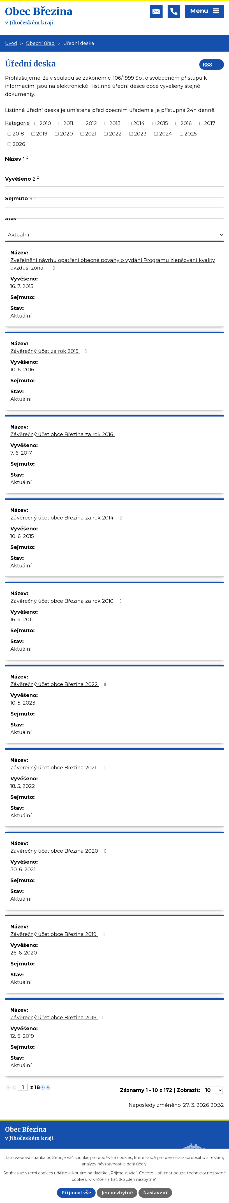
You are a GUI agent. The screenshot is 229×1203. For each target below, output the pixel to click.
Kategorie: (18, 123)
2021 (90, 134)
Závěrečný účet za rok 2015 (49, 351)
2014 (139, 123)
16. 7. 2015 (21, 286)
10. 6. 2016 (22, 370)
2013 (115, 123)
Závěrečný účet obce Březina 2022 (59, 684)
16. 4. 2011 (21, 620)
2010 (45, 123)
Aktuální (21, 316)
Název (15, 159)
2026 (19, 144)
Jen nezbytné (117, 1192)
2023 (140, 134)
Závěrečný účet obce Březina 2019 (58, 934)
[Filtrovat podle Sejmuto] (114, 213)
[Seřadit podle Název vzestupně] (28, 156)
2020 (66, 134)
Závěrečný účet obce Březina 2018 (58, 1018)
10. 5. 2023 (22, 703)
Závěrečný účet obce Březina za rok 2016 (67, 434)
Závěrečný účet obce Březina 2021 (58, 768)
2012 (91, 123)
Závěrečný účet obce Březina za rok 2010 (67, 601)
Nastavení (155, 1192)
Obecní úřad (40, 43)
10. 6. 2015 (22, 536)
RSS (211, 64)
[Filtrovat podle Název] (114, 169)
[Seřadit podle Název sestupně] (28, 159)
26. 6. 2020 (23, 953)
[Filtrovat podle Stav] (114, 235)
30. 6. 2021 (23, 869)
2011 (68, 123)
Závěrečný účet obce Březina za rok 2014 (67, 518)
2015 (162, 123)
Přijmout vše (76, 1192)
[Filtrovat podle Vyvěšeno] (114, 191)
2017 (209, 123)
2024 (165, 134)
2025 (190, 134)
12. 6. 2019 (22, 1036)
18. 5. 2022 (22, 786)
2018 (18, 134)
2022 (115, 134)
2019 (41, 134)
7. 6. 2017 (21, 453)
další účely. (137, 1164)
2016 (186, 123)
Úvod (11, 43)
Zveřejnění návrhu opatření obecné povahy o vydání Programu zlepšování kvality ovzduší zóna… (112, 264)
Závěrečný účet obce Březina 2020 (59, 851)
